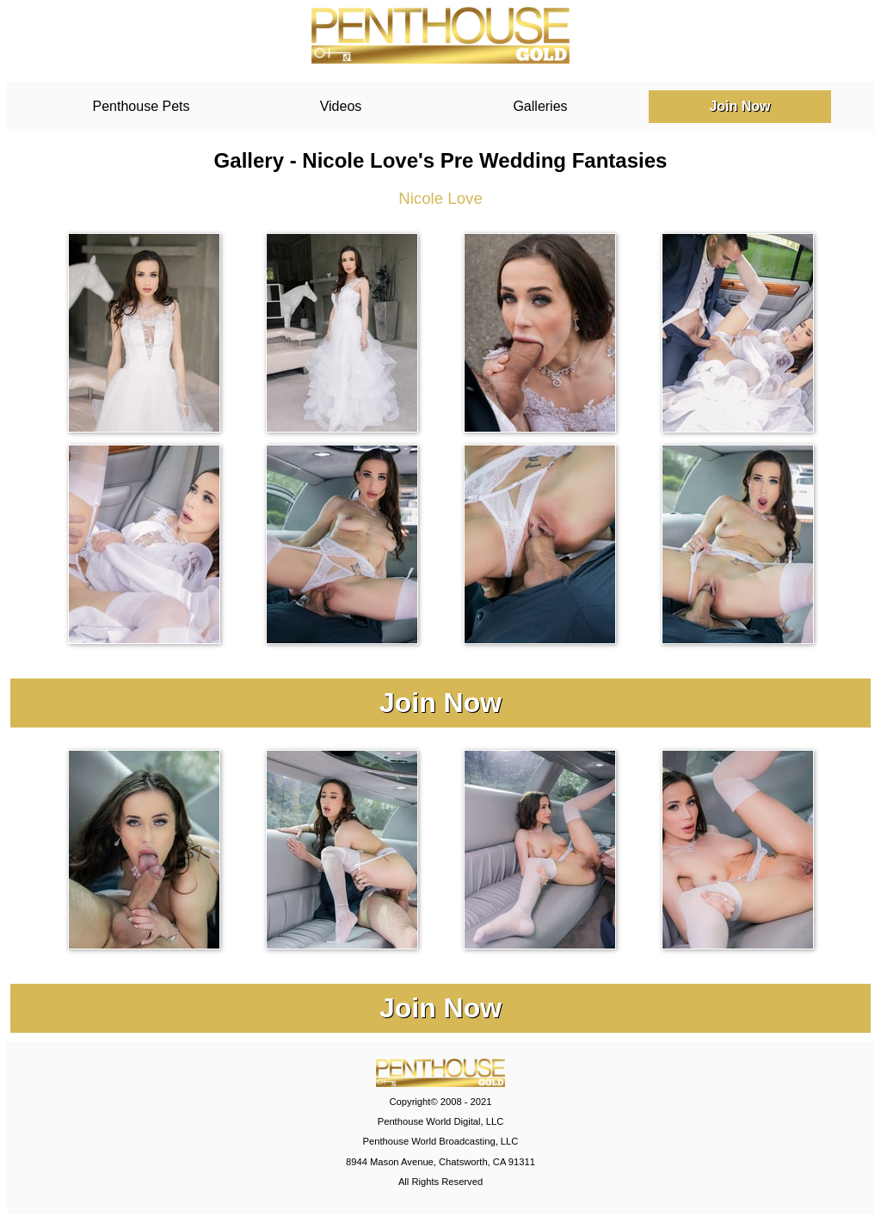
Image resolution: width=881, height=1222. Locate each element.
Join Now (739, 106)
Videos (341, 106)
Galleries (540, 106)
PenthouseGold (440, 35)
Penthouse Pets (141, 106)
